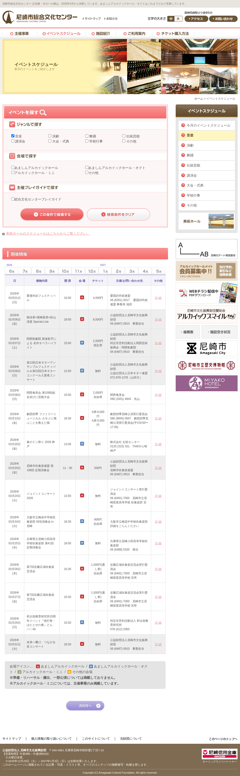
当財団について (131, 738)
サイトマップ (11, 738)
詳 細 (158, 298)
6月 (8, 269)
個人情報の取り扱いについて (51, 738)
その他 (130, 141)
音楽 (18, 136)
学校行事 (95, 141)
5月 (158, 271)
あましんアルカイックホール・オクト (116, 168)
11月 (78, 271)
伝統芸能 (132, 136)
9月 (51, 271)
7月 (24, 271)
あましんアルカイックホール (36, 168)
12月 (91, 271)
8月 (38, 271)
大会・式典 (60, 141)
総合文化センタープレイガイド (37, 199)
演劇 (55, 136)
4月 (145, 271)
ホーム (198, 98)
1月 (102, 269)
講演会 (19, 141)
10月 (65, 271)
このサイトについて (96, 738)
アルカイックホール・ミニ (34, 173)
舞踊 (92, 136)
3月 (131, 271)
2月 (118, 271)
